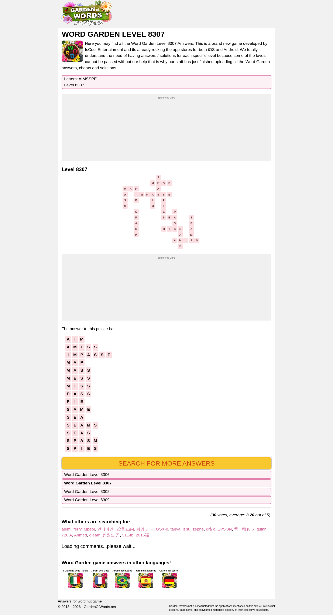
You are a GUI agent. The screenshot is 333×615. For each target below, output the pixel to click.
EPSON (224, 529)
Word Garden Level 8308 (87, 491)
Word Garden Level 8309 (87, 500)
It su (186, 529)
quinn (262, 529)
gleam (94, 535)
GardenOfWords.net (100, 607)
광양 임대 (145, 529)
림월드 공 (111, 535)
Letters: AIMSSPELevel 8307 (80, 82)
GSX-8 (162, 529)
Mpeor (89, 529)
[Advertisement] (166, 126)
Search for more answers (166, 463)
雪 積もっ (244, 529)
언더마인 (105, 529)
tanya (175, 529)
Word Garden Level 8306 (87, 474)
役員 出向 (125, 529)
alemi (66, 529)
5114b (127, 535)
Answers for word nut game (80, 601)
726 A (67, 535)
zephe (198, 529)
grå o (210, 529)
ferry (78, 529)
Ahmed (80, 535)
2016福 (142, 535)
